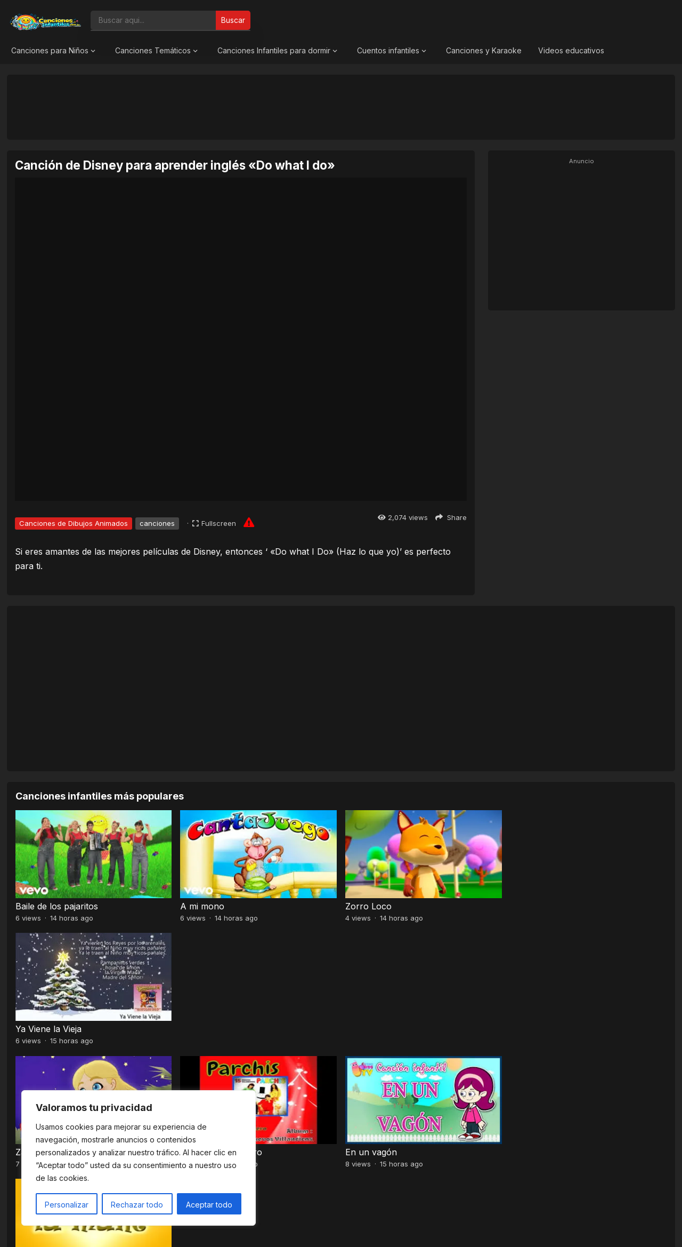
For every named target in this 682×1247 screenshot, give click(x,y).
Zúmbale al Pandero (221, 1029)
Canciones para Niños (49, 50)
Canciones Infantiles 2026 (353, 1228)
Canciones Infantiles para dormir (273, 50)
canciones (157, 523)
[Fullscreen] (214, 523)
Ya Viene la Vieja (543, 906)
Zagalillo (31, 1029)
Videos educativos (571, 50)
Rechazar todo (137, 1204)
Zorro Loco (368, 906)
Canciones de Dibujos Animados (73, 523)
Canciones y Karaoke (484, 50)
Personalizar (66, 1204)
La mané (527, 1029)
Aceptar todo (209, 1204)
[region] (138, 1158)
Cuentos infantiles (388, 50)
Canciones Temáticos (153, 50)
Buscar (233, 20)
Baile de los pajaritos (56, 906)
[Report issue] (248, 522)
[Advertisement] (341, 107)
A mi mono (202, 906)
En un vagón (371, 1029)
